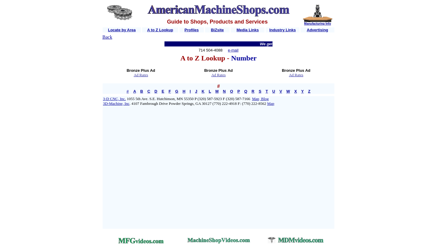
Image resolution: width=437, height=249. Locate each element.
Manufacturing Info (317, 23)
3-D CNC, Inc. (114, 99)
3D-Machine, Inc (116, 103)
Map (255, 99)
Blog (264, 99)
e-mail (233, 50)
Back (107, 37)
